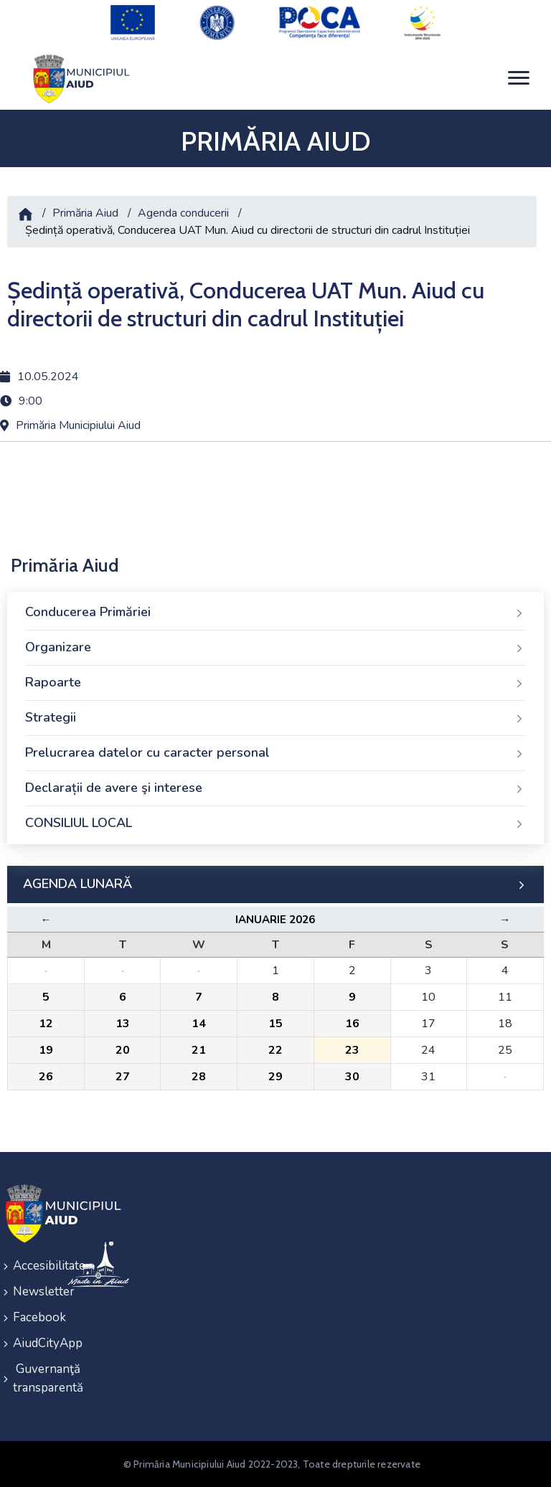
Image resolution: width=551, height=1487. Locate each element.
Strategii (275, 718)
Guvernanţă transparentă (31, 1378)
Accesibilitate (31, 1265)
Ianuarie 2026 (275, 919)
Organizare (275, 647)
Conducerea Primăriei (275, 612)
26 (46, 1077)
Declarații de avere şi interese (275, 788)
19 (46, 1050)
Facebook (31, 1317)
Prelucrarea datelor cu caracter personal (275, 753)
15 (275, 1024)
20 (123, 1050)
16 (352, 1024)
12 (46, 1024)
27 (123, 1077)
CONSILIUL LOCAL (275, 823)
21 (199, 1050)
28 (199, 1077)
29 (275, 1077)
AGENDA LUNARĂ (275, 884)
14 (199, 1024)
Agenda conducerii (183, 213)
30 (352, 1077)
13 (123, 1024)
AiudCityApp (31, 1343)
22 (275, 1050)
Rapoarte (275, 683)
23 (352, 1050)
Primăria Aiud (85, 213)
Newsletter (31, 1291)
